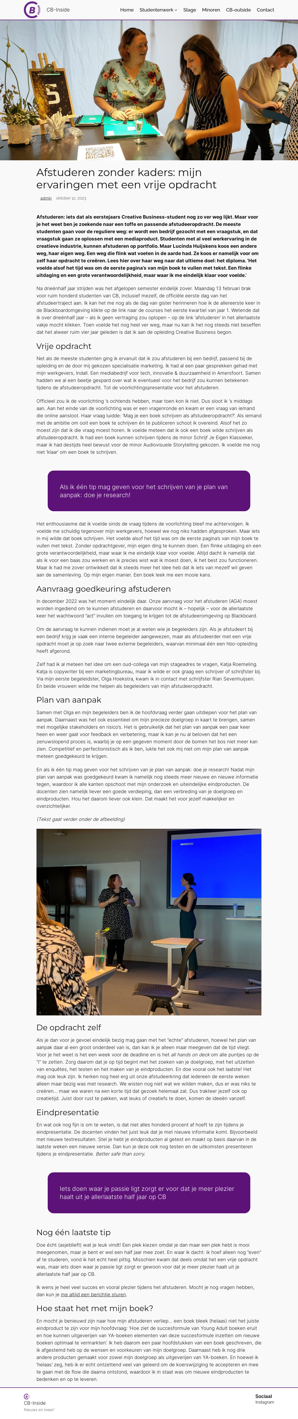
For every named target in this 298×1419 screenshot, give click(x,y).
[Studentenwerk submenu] (176, 9)
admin (46, 198)
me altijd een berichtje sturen (93, 1294)
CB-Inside (58, 10)
